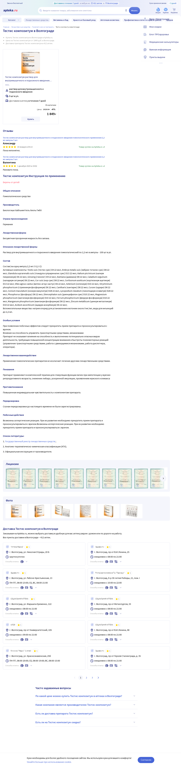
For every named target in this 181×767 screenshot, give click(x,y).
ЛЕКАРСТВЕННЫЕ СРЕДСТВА (20, 27)
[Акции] (158, 11)
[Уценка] (165, 11)
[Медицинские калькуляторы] (177, 44)
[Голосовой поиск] (126, 10)
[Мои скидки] (177, 29)
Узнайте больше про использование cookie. (49, 761)
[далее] (163, 478)
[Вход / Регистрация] (177, 21)
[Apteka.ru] (13, 10)
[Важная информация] (177, 52)
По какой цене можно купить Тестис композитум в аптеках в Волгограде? (85, 696)
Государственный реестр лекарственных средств (30, 441)
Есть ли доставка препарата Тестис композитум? (85, 713)
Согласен (146, 759)
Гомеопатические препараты (43, 27)
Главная (6, 27)
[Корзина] (174, 11)
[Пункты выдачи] (177, 59)
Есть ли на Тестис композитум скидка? (85, 722)
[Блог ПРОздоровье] (177, 37)
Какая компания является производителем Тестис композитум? (85, 704)
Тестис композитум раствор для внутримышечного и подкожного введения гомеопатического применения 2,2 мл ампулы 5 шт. (29, 79)
